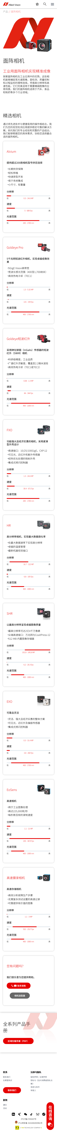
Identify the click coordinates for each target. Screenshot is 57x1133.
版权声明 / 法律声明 (39, 1077)
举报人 (33, 1090)
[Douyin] (31, 1114)
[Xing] (19, 1114)
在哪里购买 (7, 1080)
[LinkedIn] (13, 1114)
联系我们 (6, 1077)
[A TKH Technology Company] (28, 1127)
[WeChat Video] (37, 1114)
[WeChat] (25, 1114)
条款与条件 (35, 1087)
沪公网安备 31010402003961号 (28, 1122)
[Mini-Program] (43, 1114)
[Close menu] (52, 4)
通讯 (5, 1104)
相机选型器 (19, 995)
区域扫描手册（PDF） (18, 1040)
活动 (5, 1108)
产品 (5, 11)
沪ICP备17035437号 (28, 1119)
